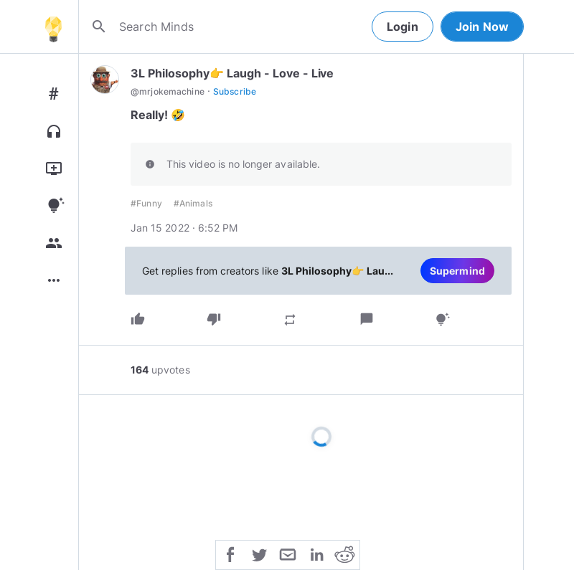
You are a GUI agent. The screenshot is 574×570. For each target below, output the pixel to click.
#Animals (193, 203)
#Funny (146, 203)
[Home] (53, 26)
